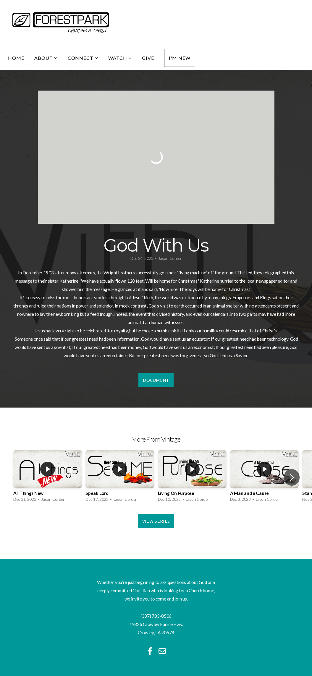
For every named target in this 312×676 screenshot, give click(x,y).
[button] (292, 477)
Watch (120, 58)
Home (16, 58)
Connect (83, 58)
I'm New (179, 58)
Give (148, 58)
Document (156, 380)
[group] (47, 477)
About (46, 58)
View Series (156, 521)
